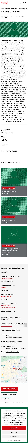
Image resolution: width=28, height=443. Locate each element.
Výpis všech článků (9, 151)
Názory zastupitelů (9, 188)
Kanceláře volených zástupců (14, 337)
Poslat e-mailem (7, 133)
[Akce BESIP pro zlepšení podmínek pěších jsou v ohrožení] (14, 241)
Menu (23, 3)
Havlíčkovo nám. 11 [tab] (19, 323)
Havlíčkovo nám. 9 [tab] (6, 323)
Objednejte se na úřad (9, 388)
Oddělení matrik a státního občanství (16, 348)
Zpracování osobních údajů (14, 440)
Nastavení (14, 432)
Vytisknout (5, 130)
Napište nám (6, 399)
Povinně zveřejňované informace (12, 402)
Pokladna (8, 334)
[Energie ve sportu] (14, 210)
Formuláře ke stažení (9, 394)
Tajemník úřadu (10, 346)
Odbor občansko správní (12, 352)
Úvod (2, 8)
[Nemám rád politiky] (14, 182)
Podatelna (9, 336)
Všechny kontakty (8, 311)
